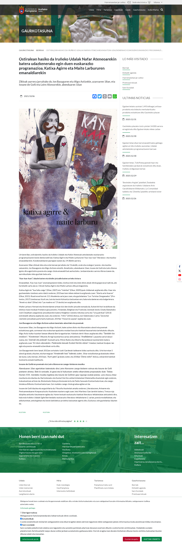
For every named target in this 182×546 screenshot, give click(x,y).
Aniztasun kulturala (142, 452)
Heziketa (66, 449)
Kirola (64, 455)
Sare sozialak (28, 525)
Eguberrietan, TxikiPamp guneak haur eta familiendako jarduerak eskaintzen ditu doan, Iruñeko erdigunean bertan (141, 165)
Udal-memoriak (26, 488)
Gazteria (66, 443)
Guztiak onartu (152, 539)
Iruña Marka (153, 10)
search (162, 9)
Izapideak (118, 10)
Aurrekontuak (25, 491)
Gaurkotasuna (139, 10)
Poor (74, 420)
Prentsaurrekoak (129, 82)
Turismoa (108, 10)
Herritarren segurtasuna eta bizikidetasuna (37, 449)
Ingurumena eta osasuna (29, 455)
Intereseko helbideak (66, 491)
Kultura (22, 412)
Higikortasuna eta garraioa (30, 452)
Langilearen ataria (26, 494)
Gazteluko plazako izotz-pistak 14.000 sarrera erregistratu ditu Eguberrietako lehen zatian (142, 127)
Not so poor (77, 420)
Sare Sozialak (128, 87)
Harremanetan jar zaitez (118, 2)
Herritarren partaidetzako (73, 446)
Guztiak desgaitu (131, 539)
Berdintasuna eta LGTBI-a (30, 443)
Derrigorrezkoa (29, 513)
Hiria (99, 10)
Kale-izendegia (63, 485)
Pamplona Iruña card (103, 485)
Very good (86, 420)
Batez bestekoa (80, 420)
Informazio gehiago (27, 508)
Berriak (40, 50)
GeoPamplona (63, 488)
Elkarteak (138, 455)
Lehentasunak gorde (30, 539)
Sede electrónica (141, 2)
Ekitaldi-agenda (129, 73)
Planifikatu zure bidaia (104, 488)
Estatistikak (28, 519)
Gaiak (128, 10)
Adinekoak (139, 449)
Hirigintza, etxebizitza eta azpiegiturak (79, 452)
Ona (83, 420)
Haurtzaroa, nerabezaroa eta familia (148, 462)
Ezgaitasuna (139, 458)
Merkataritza (68, 458)
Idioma (158, 2)
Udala (91, 10)
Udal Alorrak (24, 485)
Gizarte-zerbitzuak (27, 446)
